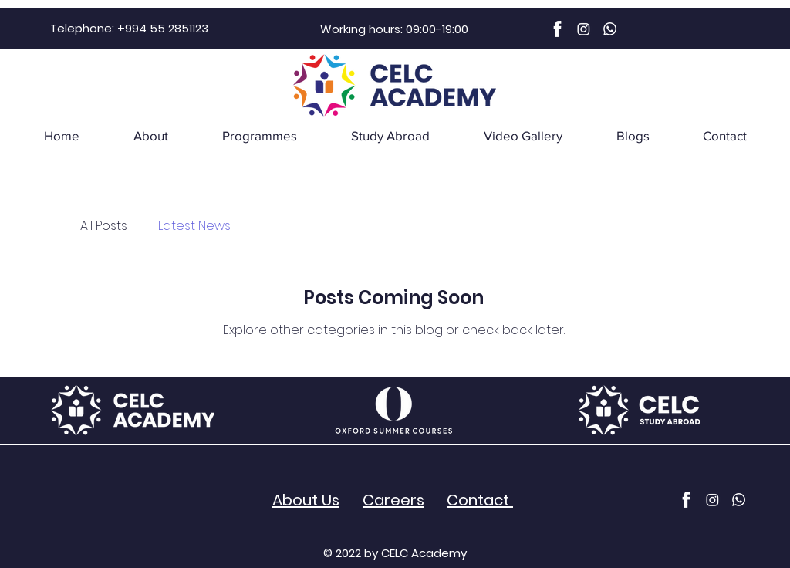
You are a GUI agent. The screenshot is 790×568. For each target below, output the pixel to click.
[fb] (557, 29)
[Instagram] (584, 29)
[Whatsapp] (610, 29)
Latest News (194, 226)
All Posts (103, 226)
